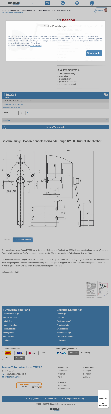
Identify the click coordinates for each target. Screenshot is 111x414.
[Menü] (107, 391)
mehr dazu (35, 43)
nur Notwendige (35, 45)
